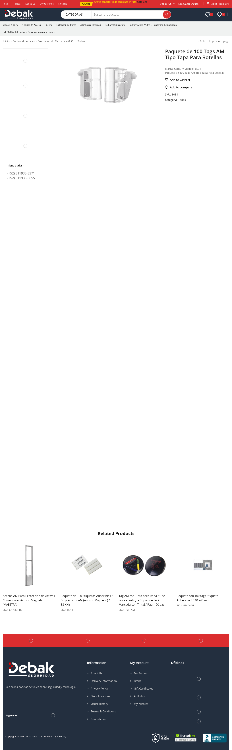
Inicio (6, 3)
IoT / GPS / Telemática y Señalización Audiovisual (29, 32)
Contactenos (47, 3)
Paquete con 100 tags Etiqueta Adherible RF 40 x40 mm (197, 598)
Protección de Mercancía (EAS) (56, 41)
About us (30, 3)
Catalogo (142, 1)
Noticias (62, 3)
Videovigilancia (12, 25)
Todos (81, 41)
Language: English (188, 3)
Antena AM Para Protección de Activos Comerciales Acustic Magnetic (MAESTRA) (29, 600)
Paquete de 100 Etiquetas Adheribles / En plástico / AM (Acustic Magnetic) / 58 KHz (87, 600)
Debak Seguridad (34, 736)
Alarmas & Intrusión (91, 25)
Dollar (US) (166, 3)
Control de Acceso (32, 25)
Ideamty (61, 736)
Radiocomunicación (116, 25)
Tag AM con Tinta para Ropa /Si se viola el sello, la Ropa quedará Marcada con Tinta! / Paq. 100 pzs (142, 600)
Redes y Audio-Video (140, 25)
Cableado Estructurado (166, 25)
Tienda (16, 3)
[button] (86, 4)
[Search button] (167, 15)
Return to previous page (214, 41)
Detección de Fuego (67, 25)
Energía (50, 25)
